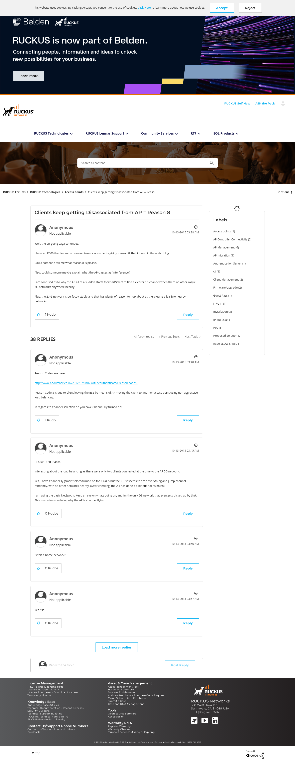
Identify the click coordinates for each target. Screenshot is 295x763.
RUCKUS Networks (210, 701)
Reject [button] (250, 8)
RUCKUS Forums (14, 192)
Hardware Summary (121, 689)
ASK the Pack (265, 103)
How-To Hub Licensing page (45, 686)
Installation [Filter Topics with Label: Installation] (220, 311)
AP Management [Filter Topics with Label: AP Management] (224, 247)
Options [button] (283, 192)
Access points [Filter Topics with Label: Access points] (222, 231)
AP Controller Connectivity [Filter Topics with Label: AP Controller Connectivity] (230, 239)
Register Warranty (119, 726)
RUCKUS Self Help (237, 103)
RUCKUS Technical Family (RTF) (47, 716)
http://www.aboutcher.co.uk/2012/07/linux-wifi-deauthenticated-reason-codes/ (86, 383)
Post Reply (180, 665)
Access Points (74, 192)
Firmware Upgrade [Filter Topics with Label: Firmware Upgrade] (225, 287)
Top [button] (37, 753)
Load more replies (117, 647)
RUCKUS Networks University (46, 719)
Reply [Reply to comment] (188, 420)
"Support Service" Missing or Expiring (131, 732)
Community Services (157, 133)
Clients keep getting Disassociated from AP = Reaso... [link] (122, 192)
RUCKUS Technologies (51, 133)
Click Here (144, 7)
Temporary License (39, 695)
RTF (193, 133)
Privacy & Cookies (163, 742)
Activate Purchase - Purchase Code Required (137, 695)
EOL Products (224, 133)
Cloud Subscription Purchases (127, 698)
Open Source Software (122, 713)
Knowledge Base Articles (43, 704)
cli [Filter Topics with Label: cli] (214, 271)
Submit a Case (117, 700)
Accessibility (116, 716)
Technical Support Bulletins (44, 713)
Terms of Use (147, 742)
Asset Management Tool (123, 686)
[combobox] (147, 163)
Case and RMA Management (126, 703)
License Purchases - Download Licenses (52, 692)
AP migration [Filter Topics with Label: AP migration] (221, 255)
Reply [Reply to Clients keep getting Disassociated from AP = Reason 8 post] (188, 315)
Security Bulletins (38, 710)
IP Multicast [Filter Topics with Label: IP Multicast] (220, 319)
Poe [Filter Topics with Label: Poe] (215, 327)
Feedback (33, 732)
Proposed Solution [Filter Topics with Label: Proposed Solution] (225, 335)
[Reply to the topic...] (107, 665)
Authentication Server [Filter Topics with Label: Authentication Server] (227, 263)
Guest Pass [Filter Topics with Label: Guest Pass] (220, 295)
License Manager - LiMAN (43, 689)
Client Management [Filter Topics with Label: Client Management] (226, 279)
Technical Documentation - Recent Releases (55, 707)
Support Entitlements (122, 692)
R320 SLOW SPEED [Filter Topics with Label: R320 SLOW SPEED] (225, 344)
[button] (222, 8)
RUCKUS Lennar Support (105, 133)
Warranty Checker (119, 729)
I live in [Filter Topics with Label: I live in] (217, 303)
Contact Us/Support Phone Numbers (51, 729)
